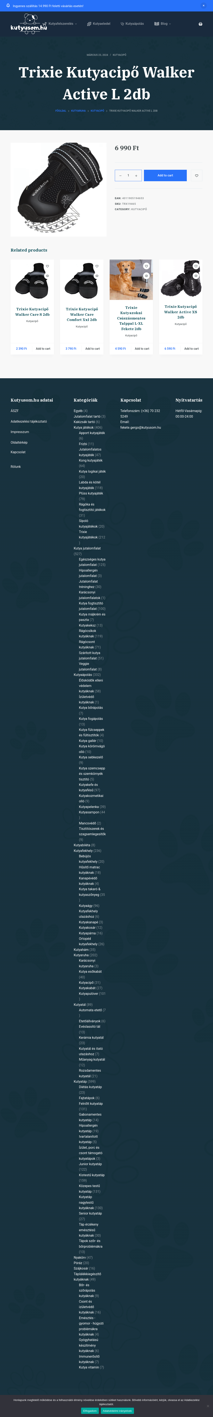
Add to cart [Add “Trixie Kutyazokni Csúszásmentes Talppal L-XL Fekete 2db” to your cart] (142, 348)
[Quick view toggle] (47, 275)
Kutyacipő (119, 55)
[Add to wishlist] (196, 175)
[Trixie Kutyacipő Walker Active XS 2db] (180, 279)
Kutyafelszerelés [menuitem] (60, 23)
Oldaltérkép (19, 442)
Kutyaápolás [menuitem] (132, 24)
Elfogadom (90, 1410)
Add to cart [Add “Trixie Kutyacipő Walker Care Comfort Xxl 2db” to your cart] (92, 348)
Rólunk (16, 467)
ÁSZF (15, 411)
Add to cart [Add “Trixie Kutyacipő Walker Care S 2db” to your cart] (43, 348)
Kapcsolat (18, 452)
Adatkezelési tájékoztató (29, 421)
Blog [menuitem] (163, 23)
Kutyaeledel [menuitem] (98, 24)
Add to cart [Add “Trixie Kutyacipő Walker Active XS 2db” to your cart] (191, 348)
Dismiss (204, 5)
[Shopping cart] (200, 24)
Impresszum (20, 432)
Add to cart (165, 175)
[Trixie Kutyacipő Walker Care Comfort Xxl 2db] (81, 280)
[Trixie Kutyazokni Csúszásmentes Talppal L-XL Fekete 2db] (131, 280)
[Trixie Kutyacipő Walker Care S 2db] (32, 280)
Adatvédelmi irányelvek (117, 1410)
